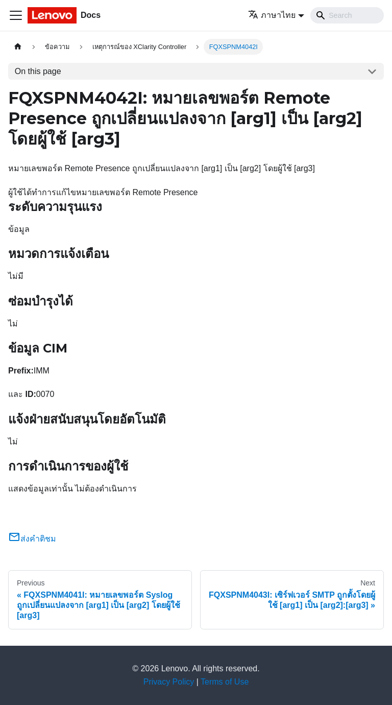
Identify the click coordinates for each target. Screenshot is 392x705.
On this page (38, 71)
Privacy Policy (168, 681)
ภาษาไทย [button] (272, 15)
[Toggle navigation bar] (15, 15)
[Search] (347, 15)
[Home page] (18, 47)
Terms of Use (225, 681)
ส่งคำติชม (32, 538)
